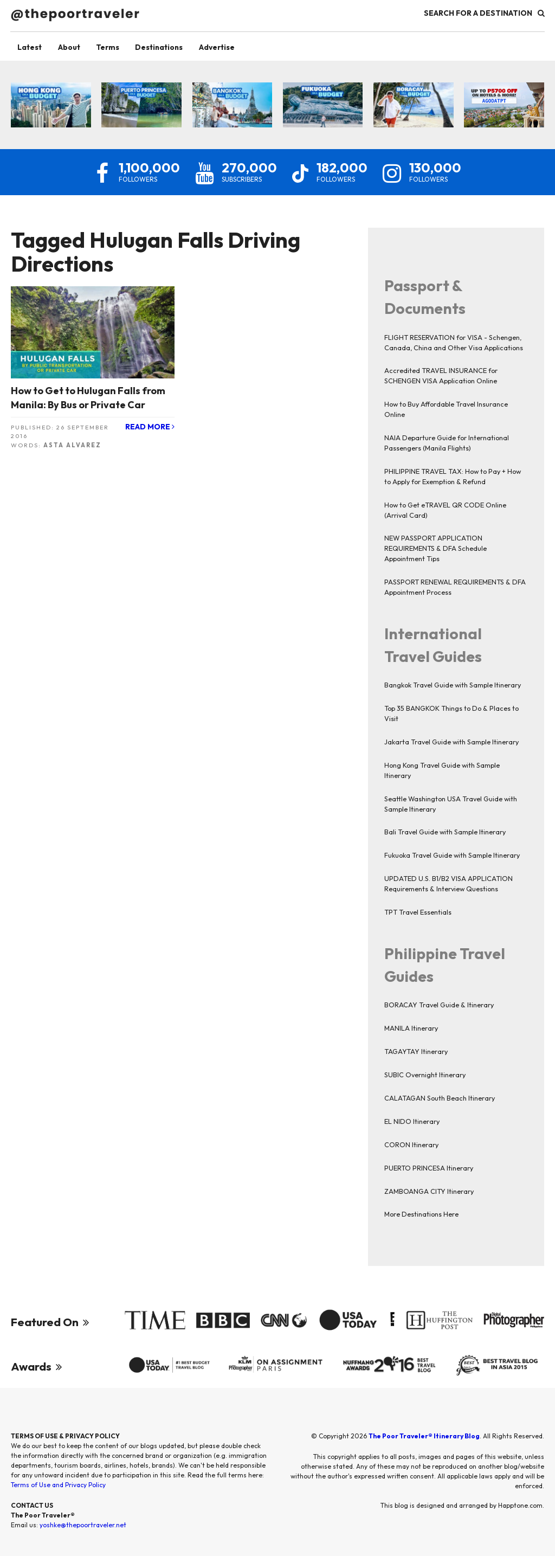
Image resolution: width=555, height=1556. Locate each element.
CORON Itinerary (411, 1144)
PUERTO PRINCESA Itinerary (428, 1167)
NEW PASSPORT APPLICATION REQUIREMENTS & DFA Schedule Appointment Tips (435, 548)
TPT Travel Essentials (417, 912)
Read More (150, 428)
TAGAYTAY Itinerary (416, 1051)
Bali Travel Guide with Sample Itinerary (445, 832)
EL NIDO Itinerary (412, 1121)
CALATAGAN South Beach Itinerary (439, 1098)
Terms (113, 47)
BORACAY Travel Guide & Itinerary (439, 1005)
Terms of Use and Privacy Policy (58, 1487)
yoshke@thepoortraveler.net (83, 1527)
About (72, 47)
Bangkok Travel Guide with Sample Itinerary (452, 685)
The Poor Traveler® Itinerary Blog (424, 1439)
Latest (31, 47)
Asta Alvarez (72, 445)
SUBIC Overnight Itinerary (425, 1075)
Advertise (228, 47)
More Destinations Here (421, 1214)
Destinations (167, 47)
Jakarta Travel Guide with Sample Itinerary (451, 741)
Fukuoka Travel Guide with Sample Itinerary (452, 855)
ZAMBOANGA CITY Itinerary (429, 1191)
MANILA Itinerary (411, 1028)
